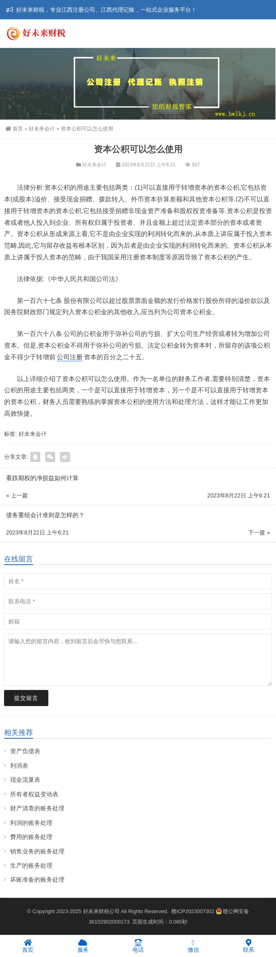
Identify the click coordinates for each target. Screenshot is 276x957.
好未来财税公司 (101, 911)
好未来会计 (42, 129)
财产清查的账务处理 (37, 808)
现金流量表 (25, 779)
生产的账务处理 (31, 865)
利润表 (19, 765)
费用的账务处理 (31, 836)
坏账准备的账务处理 (37, 879)
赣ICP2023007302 (192, 911)
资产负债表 (25, 751)
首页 (14, 129)
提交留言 (26, 698)
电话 (138, 945)
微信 (193, 945)
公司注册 (70, 357)
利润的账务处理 (31, 822)
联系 (248, 945)
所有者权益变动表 (34, 794)
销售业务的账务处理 (37, 851)
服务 (82, 945)
